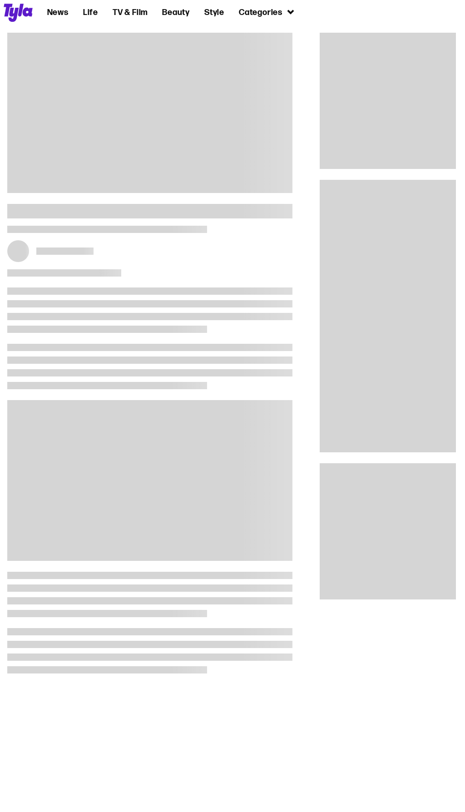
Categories (267, 12)
